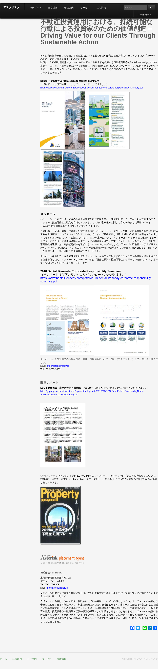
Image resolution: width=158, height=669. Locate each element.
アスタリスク (11, 7)
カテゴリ (35, 7)
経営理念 (52, 7)
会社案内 (69, 7)
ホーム (3, 659)
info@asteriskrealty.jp (58, 365)
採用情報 (101, 7)
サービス (85, 7)
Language (145, 14)
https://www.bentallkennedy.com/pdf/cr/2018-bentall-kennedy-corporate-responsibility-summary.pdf (91, 87)
